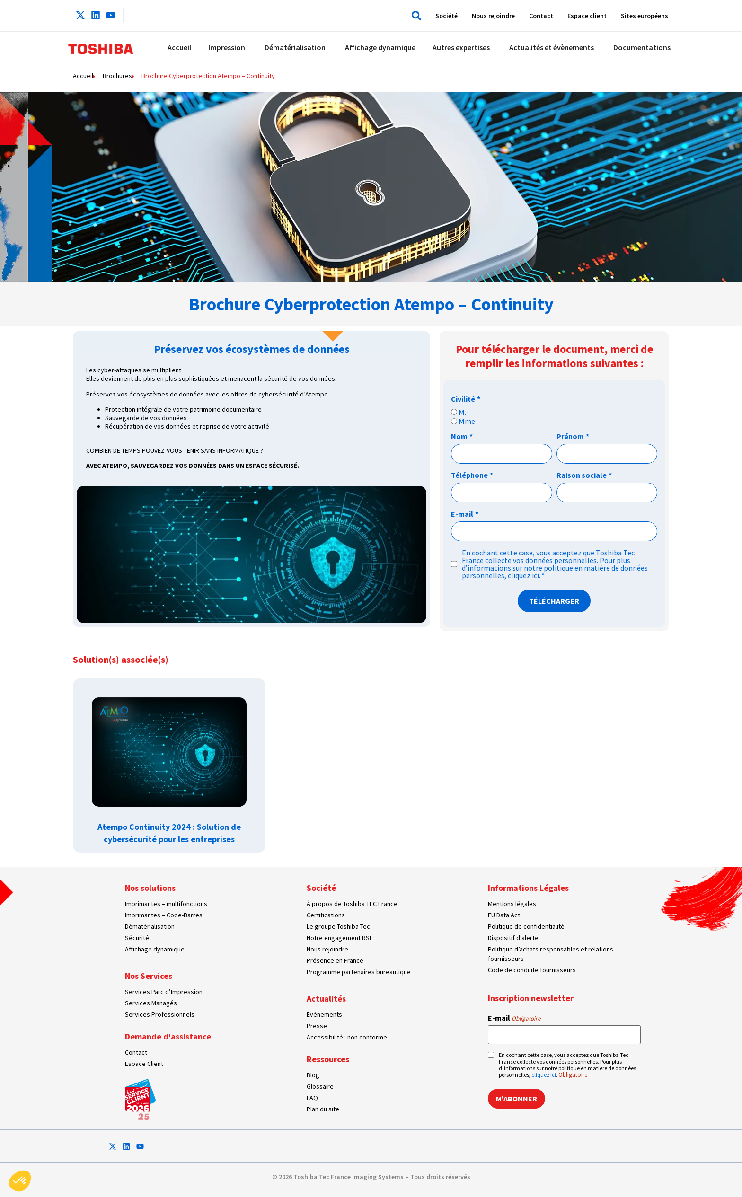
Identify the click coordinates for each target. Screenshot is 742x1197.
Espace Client (144, 1063)
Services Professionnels (159, 1014)
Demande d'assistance (168, 1036)
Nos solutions (150, 887)
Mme (467, 421)
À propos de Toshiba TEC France (352, 903)
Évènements (324, 1014)
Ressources (328, 1059)
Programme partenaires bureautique (359, 972)
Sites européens (644, 15)
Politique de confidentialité (526, 926)
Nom (462, 436)
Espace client (587, 15)
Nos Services (148, 975)
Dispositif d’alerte (513, 937)
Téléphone (472, 475)
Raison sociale (584, 475)
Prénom (572, 436)
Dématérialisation (150, 926)
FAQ (312, 1097)
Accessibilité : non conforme (347, 1037)
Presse (317, 1025)
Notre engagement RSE (340, 937)
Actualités (326, 998)
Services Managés (151, 1003)
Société (446, 15)
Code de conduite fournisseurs (532, 970)
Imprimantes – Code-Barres (164, 915)
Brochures (117, 75)
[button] (414, 15)
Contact (541, 15)
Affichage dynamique (155, 949)
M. (462, 412)
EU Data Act (504, 915)
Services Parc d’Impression (164, 991)
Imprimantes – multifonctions (166, 903)
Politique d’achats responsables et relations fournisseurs (550, 954)
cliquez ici (523, 575)
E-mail (464, 514)
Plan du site (323, 1109)
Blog (313, 1075)
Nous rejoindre (493, 15)
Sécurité (137, 937)
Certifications (326, 915)
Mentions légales (512, 903)
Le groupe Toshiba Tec (338, 926)
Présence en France (335, 960)
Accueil (83, 75)
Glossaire (320, 1086)
